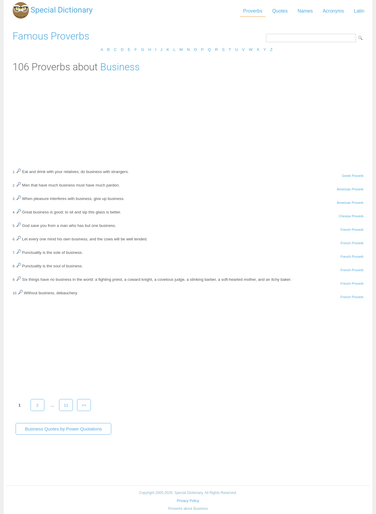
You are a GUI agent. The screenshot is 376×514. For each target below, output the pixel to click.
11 (66, 405)
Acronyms (333, 10)
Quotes (280, 10)
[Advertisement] (188, 118)
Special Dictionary (62, 9)
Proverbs (252, 10)
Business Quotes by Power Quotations (63, 428)
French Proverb (352, 229)
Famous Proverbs (51, 36)
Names (305, 10)
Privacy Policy (188, 501)
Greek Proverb (352, 176)
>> (84, 405)
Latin (359, 10)
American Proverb (350, 189)
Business (120, 67)
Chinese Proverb (351, 216)
